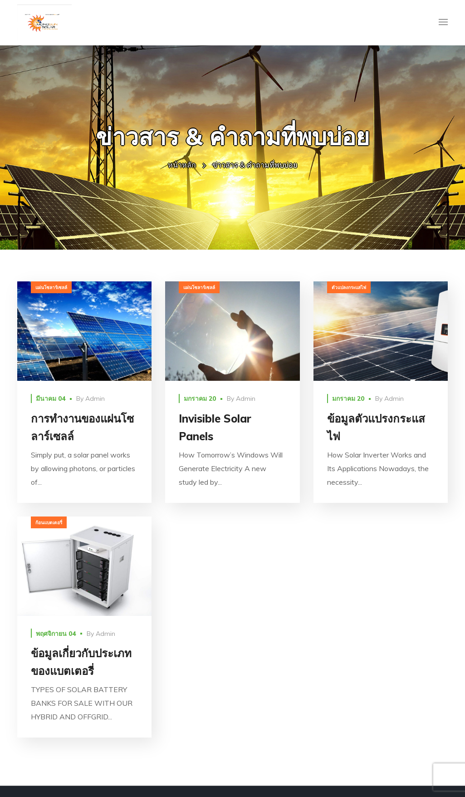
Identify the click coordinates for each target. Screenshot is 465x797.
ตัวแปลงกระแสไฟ (349, 287)
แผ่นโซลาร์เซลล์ (51, 287)
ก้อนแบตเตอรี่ (48, 523)
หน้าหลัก (182, 164)
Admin (95, 398)
